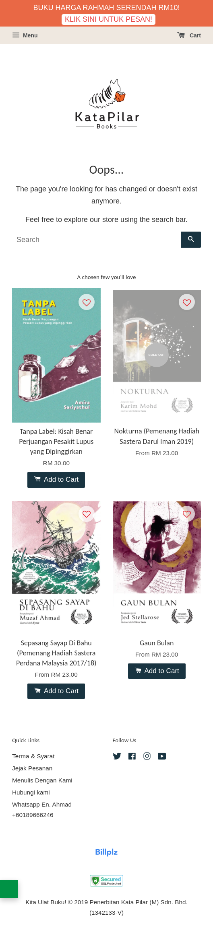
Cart (189, 35)
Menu (24, 35)
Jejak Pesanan (32, 768)
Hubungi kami (31, 792)
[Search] (96, 240)
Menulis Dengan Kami (42, 780)
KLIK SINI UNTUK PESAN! (108, 19)
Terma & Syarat (33, 756)
